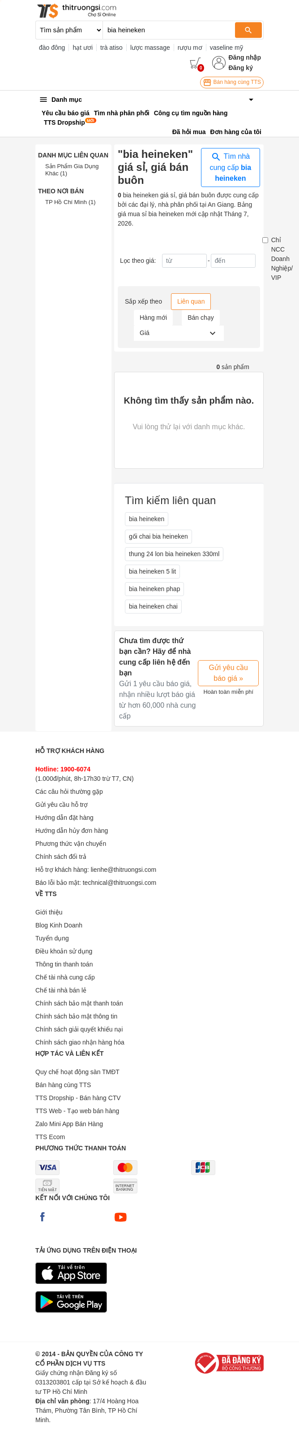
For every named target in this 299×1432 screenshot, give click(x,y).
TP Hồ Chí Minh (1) (70, 202)
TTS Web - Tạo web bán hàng (77, 1110)
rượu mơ (190, 47)
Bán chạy (201, 317)
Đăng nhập (244, 57)
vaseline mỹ (226, 47)
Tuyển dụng (52, 938)
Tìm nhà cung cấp (231, 167)
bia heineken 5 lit (152, 571)
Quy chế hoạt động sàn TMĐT (77, 1071)
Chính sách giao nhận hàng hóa (79, 1042)
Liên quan (191, 301)
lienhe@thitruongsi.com (124, 869)
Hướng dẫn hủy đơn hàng (71, 830)
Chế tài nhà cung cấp (65, 977)
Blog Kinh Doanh (58, 925)
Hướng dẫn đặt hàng (64, 817)
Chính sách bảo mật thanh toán (79, 1003)
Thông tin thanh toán (64, 964)
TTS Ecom (50, 1136)
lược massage (150, 47)
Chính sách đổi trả (60, 856)
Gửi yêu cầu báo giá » (228, 673)
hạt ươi (83, 47)
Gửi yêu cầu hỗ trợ (61, 804)
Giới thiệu (49, 912)
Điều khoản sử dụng (63, 951)
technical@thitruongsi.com (119, 882)
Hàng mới (153, 317)
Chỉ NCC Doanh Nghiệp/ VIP (282, 258)
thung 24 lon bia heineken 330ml (174, 553)
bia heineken (146, 518)
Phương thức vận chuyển (70, 843)
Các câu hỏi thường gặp (69, 791)
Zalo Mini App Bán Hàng (69, 1123)
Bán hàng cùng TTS (232, 82)
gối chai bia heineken (158, 536)
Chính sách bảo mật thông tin (76, 1016)
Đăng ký (240, 67)
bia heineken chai (153, 606)
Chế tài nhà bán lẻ (60, 990)
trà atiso (111, 47)
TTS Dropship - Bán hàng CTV (78, 1097)
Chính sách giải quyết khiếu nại (79, 1029)
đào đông (52, 47)
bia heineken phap (154, 588)
